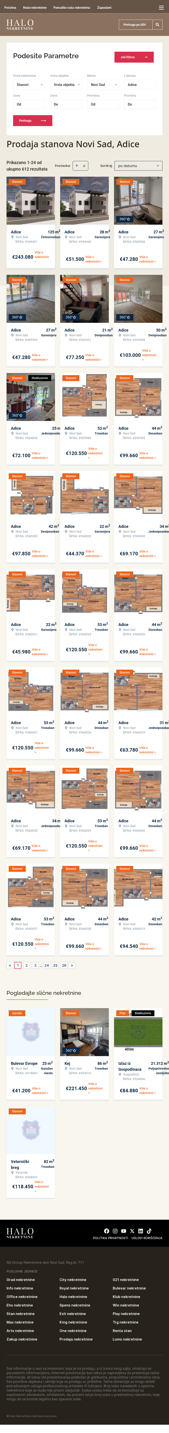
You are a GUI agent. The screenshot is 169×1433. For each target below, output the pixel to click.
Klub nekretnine (126, 1294)
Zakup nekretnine (22, 1336)
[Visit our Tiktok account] (149, 1228)
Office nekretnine (22, 1294)
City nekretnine (73, 1277)
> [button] (72, 963)
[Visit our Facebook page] (106, 1228)
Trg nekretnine (125, 1319)
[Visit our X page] (132, 1228)
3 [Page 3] (35, 963)
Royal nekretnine (74, 1285)
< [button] (10, 963)
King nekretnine (73, 1319)
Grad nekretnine (21, 1277)
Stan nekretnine (21, 1311)
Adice (132, 82)
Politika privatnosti (110, 1235)
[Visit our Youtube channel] (123, 1228)
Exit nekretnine (73, 1311)
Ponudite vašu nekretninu (71, 7)
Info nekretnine (20, 1285)
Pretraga (32, 118)
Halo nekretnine (73, 1294)
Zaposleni (104, 7)
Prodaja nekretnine (76, 1336)
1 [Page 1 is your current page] (18, 963)
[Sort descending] (84, 163)
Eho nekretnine (20, 1302)
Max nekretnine (20, 1319)
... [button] (41, 963)
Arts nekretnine (20, 1328)
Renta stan (122, 1328)
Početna (10, 7)
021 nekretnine (126, 1277)
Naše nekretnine (34, 7)
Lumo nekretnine (127, 1336)
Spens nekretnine (75, 1302)
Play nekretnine (126, 1311)
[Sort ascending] (76, 163)
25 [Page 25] (55, 963)
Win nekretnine (126, 1302)
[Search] (157, 25)
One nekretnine (73, 1328)
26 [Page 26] (64, 963)
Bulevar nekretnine (129, 1285)
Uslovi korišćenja (146, 1235)
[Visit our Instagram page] (115, 1228)
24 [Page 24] (46, 963)
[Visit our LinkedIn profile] (140, 1228)
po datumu (127, 163)
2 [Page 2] (27, 963)
